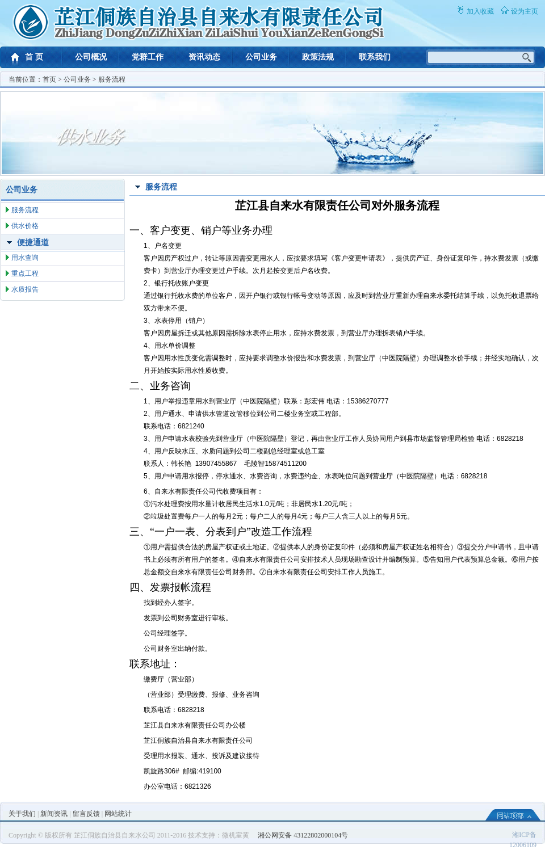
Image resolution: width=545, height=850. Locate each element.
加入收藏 (480, 11)
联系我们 (375, 57)
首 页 (34, 57)
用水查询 (25, 258)
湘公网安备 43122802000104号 (303, 835)
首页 (49, 79)
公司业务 (261, 57)
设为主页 (524, 11)
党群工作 (148, 57)
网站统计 (118, 814)
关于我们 (22, 814)
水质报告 (25, 289)
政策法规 (318, 57)
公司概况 (91, 57)
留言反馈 (86, 814)
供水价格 (25, 226)
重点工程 (25, 273)
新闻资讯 (54, 814)
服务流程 (111, 79)
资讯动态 (204, 57)
